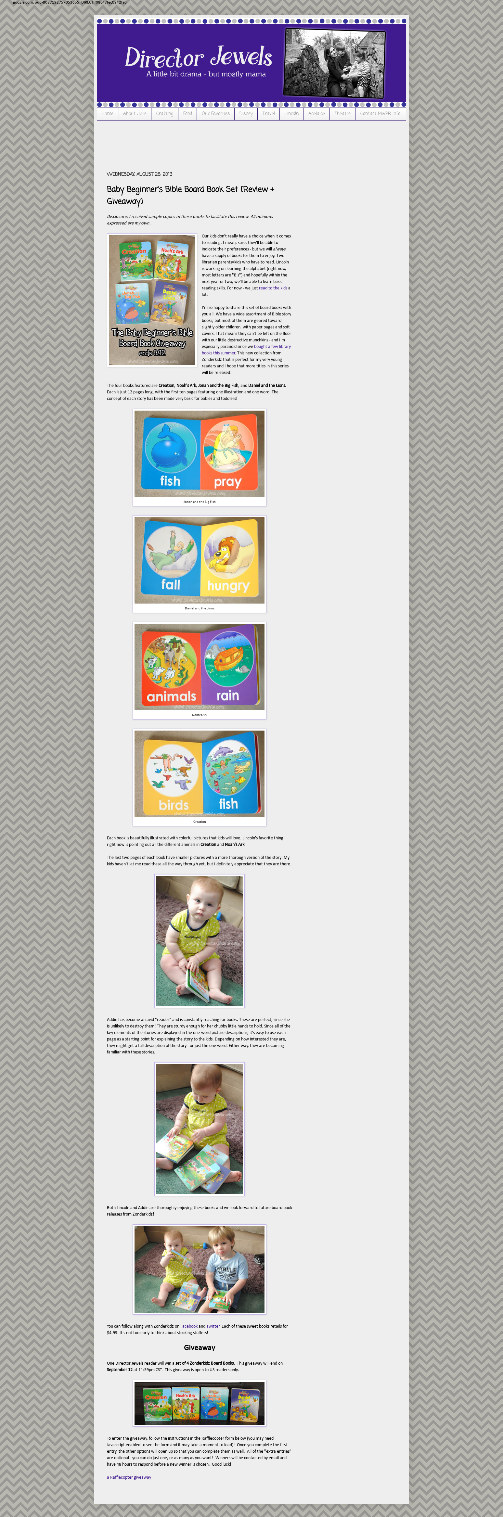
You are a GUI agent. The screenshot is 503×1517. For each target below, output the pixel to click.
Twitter (213, 1326)
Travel (269, 113)
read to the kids (273, 288)
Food (187, 113)
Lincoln (292, 113)
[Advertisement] (225, 144)
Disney (246, 113)
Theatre (343, 113)
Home (107, 113)
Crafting (165, 113)
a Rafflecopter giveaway (129, 1477)
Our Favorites (216, 113)
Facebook (189, 1326)
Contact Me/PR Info (380, 113)
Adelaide (316, 113)
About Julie (135, 113)
